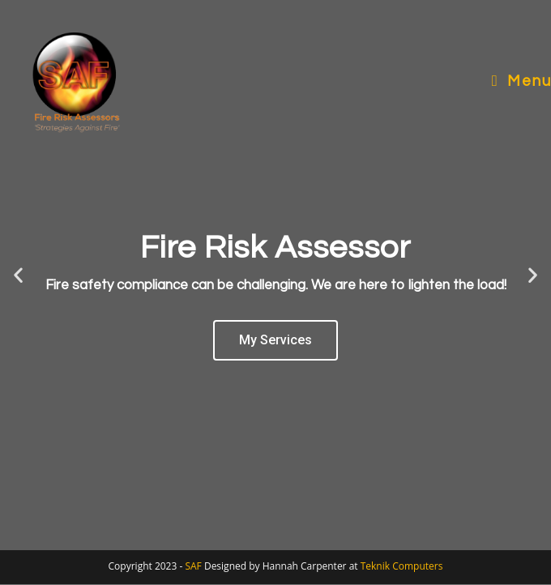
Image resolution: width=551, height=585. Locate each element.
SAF (194, 566)
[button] (18, 275)
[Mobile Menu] (521, 81)
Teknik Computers (402, 566)
